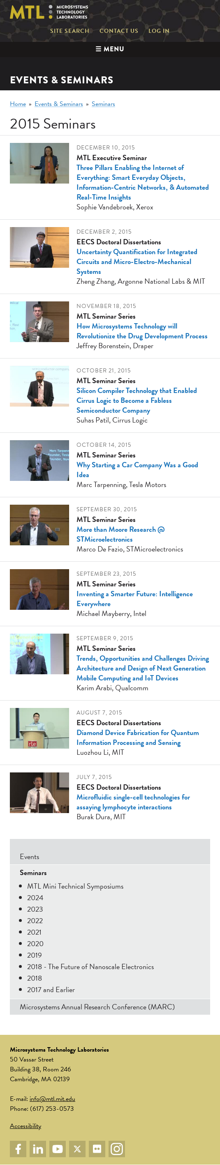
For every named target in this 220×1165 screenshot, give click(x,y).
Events (29, 856)
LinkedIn (38, 1149)
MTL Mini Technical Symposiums (75, 886)
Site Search (70, 31)
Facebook (18, 1149)
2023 (35, 909)
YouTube (57, 1149)
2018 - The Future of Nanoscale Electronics (90, 966)
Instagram (117, 1149)
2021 (34, 932)
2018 (34, 977)
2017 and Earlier (51, 989)
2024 (35, 897)
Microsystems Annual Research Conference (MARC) (97, 1006)
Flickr (97, 1149)
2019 (34, 954)
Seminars (103, 104)
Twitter (77, 1149)
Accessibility (25, 1126)
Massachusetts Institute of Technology (179, 12)
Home (18, 104)
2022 (35, 920)
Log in (159, 31)
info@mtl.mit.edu (52, 1099)
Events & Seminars (59, 104)
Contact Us (119, 31)
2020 (35, 943)
